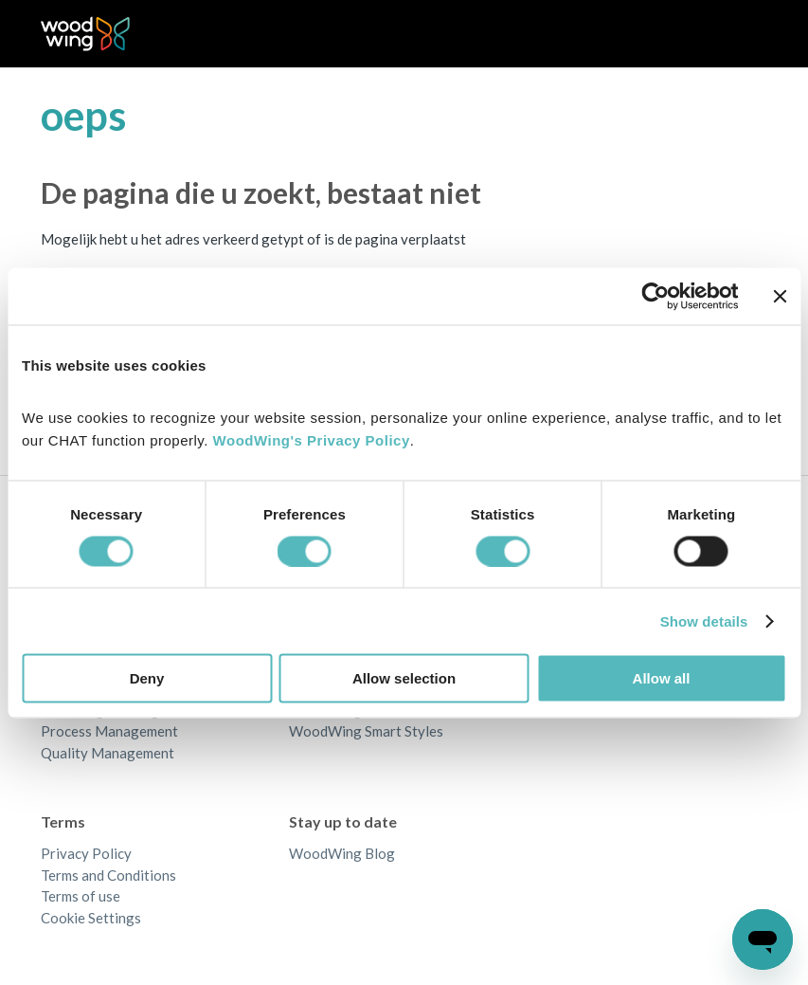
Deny (147, 678)
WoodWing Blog (342, 853)
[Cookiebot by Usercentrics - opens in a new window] (655, 296)
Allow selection (404, 678)
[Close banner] (779, 295)
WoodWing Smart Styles (366, 730)
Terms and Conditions (108, 875)
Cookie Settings (91, 917)
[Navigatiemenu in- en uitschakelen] (733, 34)
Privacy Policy (86, 853)
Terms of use (80, 895)
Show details (704, 620)
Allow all (662, 678)
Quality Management (107, 752)
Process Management (109, 730)
